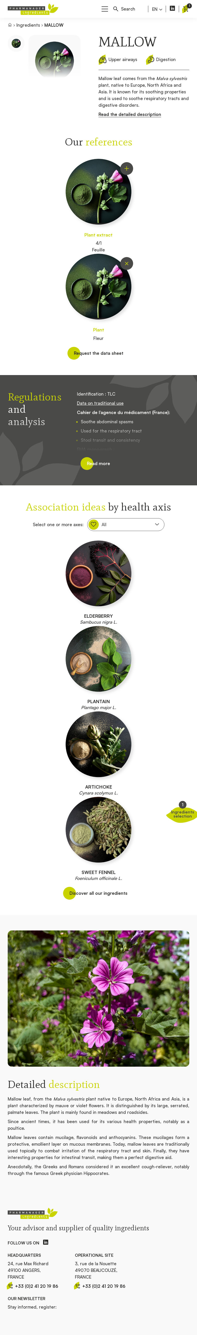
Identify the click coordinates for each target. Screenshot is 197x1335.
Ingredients (28, 25)
